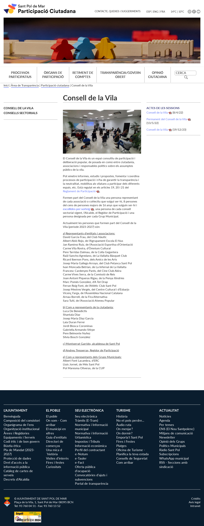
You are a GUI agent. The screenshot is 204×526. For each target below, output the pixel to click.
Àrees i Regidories (16, 433)
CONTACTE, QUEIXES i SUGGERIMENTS (118, 11)
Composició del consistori (22, 420)
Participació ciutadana (55, 85)
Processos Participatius (20, 75)
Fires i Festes (125, 441)
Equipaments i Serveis (19, 437)
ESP (148, 11)
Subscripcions (169, 454)
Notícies (165, 416)
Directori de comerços (54, 443)
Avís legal (194, 502)
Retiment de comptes (82, 75)
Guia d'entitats (56, 437)
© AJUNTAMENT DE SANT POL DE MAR (40, 498)
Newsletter (167, 437)
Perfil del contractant (90, 450)
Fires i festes (55, 462)
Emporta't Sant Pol (129, 437)
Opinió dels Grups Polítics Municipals (172, 443)
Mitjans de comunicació (176, 433)
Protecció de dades (17, 458)
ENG (155, 11)
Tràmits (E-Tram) (86, 420)
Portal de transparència (91, 483)
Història (121, 416)
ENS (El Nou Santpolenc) (176, 429)
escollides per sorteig (76, 209)
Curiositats (53, 467)
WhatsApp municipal (174, 458)
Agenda (164, 420)
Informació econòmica (91, 446)
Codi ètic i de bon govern (22, 441)
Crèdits (195, 498)
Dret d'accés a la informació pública (17, 464)
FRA (162, 11)
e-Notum (81, 454)
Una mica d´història (54, 452)
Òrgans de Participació (53, 75)
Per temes (166, 425)
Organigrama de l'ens (19, 425)
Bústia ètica (12, 446)
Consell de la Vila (18, 108)
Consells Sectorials (20, 113)
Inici (6, 85)
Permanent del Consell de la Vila (166, 119)
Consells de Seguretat (131, 458)
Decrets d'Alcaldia (16, 479)
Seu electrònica (86, 416)
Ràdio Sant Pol (169, 450)
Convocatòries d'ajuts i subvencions (91, 477)
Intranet (195, 505)
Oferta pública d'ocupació (85, 469)
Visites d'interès (57, 458)
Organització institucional (21, 429)
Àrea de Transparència (25, 85)
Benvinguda (12, 416)
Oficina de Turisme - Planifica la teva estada (132, 452)
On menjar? (124, 429)
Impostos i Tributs (87, 441)
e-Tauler (81, 458)
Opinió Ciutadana (157, 75)
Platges (121, 446)
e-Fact (79, 462)
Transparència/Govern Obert (120, 75)
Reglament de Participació (79, 191)
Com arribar (124, 462)
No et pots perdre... (130, 420)
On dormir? (124, 433)
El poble (51, 416)
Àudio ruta (123, 425)
